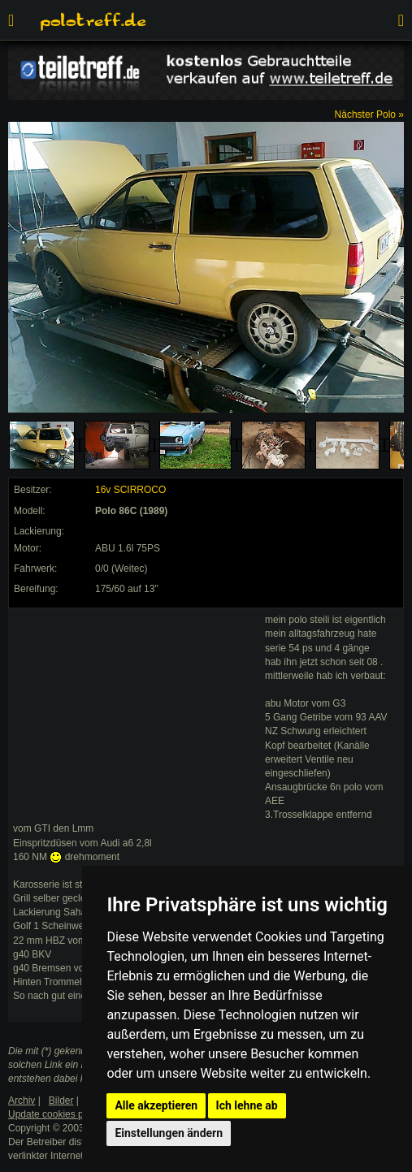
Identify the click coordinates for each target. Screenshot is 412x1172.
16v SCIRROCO (130, 489)
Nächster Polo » (369, 114)
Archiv (21, 1100)
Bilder (61, 1100)
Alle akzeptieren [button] (156, 1105)
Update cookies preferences (68, 1114)
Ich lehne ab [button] (247, 1105)
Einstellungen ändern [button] (169, 1133)
